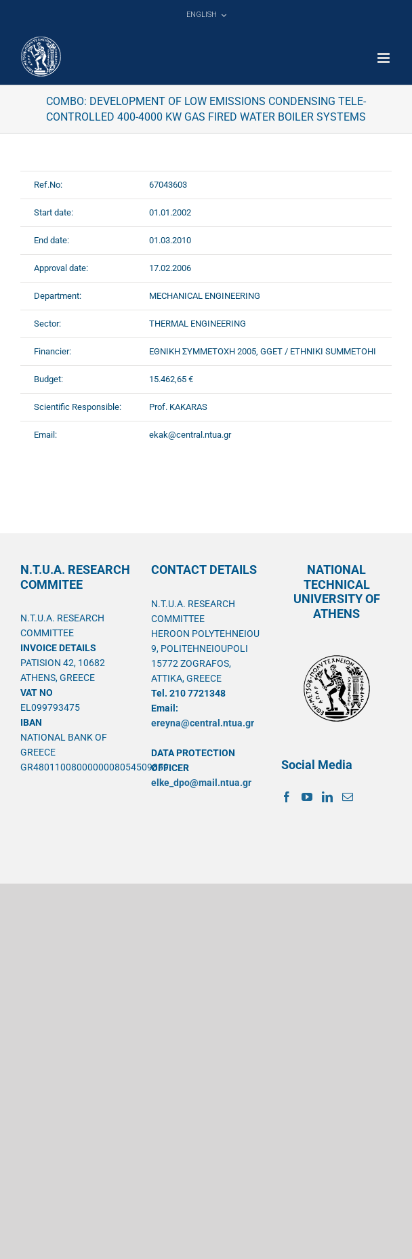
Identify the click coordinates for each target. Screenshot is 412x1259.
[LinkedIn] (327, 796)
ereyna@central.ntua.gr (202, 723)
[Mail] (347, 796)
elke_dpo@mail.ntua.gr (201, 782)
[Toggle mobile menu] (384, 58)
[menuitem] (206, 15)
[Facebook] (286, 796)
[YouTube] (307, 796)
